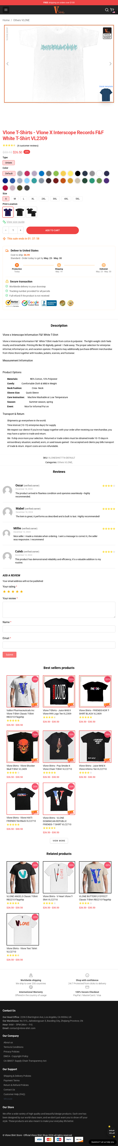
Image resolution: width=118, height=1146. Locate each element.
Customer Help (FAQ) (14, 1094)
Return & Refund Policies (16, 1085)
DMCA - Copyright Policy (16, 1056)
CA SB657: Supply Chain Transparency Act (25, 1060)
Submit (9, 654)
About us (8, 1042)
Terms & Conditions (13, 1047)
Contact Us (9, 1089)
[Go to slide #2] (67, 111)
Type (5, 157)
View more (59, 841)
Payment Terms (12, 1080)
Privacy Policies (11, 1051)
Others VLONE (21, 20)
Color (5, 168)
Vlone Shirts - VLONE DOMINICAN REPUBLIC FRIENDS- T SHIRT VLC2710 (57, 821)
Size (5, 193)
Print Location (10, 204)
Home (6, 20)
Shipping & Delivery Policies (17, 1076)
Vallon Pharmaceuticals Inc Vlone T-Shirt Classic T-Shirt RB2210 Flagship (20, 713)
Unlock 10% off (112, 1132)
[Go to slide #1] (50, 111)
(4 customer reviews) (27, 145)
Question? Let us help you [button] (102, 1142)
